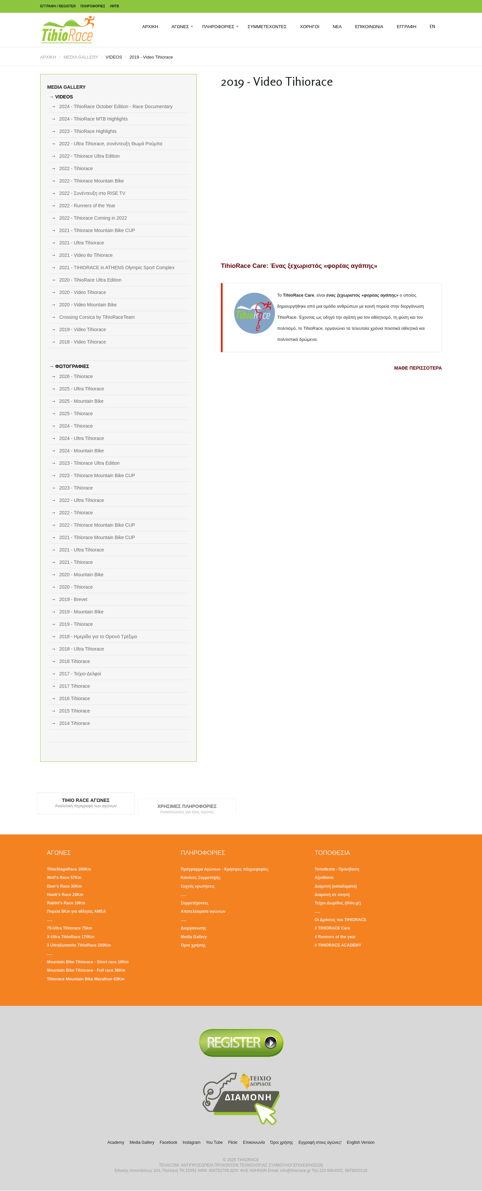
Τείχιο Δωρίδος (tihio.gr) (338, 903)
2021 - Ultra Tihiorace (81, 242)
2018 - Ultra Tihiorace (81, 649)
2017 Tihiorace (74, 686)
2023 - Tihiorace (76, 488)
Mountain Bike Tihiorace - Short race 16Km (88, 962)
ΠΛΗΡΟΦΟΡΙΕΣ (92, 6)
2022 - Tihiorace (76, 168)
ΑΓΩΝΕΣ (180, 26)
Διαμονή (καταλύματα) (336, 886)
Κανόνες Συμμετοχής (201, 877)
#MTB (114, 6)
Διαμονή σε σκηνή (332, 894)
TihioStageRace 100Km (69, 869)
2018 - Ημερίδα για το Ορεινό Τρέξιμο (98, 636)
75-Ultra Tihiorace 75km (69, 928)
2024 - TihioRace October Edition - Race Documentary (116, 106)
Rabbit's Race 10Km (66, 903)
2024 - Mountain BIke (81, 450)
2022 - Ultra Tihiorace (81, 500)
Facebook (168, 1142)
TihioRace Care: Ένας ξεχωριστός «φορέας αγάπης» (299, 265)
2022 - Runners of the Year (87, 205)
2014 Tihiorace (74, 723)
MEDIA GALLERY (81, 57)
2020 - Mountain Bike (81, 574)
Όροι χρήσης (193, 945)
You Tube (214, 1142)
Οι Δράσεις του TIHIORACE (340, 919)
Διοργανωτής (193, 928)
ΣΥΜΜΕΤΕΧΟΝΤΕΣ (267, 26)
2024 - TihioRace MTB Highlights (93, 119)
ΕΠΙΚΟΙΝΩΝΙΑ (369, 26)
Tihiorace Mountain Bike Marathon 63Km (86, 979)
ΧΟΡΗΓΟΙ (309, 26)
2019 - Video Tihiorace (82, 329)
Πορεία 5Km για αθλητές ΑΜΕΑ (76, 911)
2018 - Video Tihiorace (82, 342)
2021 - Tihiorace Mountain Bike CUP (97, 230)
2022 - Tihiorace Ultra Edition (89, 156)
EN (432, 26)
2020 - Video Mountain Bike (88, 304)
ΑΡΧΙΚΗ (150, 26)
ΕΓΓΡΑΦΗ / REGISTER (58, 6)
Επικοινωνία (254, 1142)
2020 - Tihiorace (76, 587)
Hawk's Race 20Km (65, 894)
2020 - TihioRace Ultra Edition (90, 280)
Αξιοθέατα (324, 877)
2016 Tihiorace (74, 698)
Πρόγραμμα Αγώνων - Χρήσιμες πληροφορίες (224, 869)
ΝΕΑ (337, 26)
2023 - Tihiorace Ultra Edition (89, 463)
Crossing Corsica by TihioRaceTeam (97, 317)
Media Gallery (194, 937)
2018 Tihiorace (74, 661)
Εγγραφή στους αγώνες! (320, 1142)
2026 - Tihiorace (76, 376)
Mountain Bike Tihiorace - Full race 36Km (86, 970)
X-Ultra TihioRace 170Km (71, 937)
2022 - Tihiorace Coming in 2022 (93, 218)
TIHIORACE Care (334, 928)
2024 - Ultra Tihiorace (81, 438)
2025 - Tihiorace (76, 413)
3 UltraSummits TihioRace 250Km (79, 945)
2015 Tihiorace (74, 711)
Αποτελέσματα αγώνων (203, 911)
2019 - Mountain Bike (81, 611)
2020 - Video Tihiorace (82, 292)
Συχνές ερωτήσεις (198, 886)
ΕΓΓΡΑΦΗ (406, 26)
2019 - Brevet (73, 599)
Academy (115, 1142)
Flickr (233, 1142)
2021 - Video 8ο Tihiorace (86, 255)
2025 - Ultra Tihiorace (81, 388)
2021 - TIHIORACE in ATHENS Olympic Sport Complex (116, 267)
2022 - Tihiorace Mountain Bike (91, 180)
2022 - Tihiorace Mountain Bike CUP (97, 525)
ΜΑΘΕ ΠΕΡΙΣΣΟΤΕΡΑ (418, 368)
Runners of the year (337, 937)
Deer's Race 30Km (64, 886)
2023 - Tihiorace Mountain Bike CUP (97, 475)
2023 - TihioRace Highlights (87, 131)
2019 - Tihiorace (76, 624)
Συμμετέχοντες (195, 903)
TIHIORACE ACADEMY (340, 945)
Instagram (191, 1142)
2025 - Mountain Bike (81, 401)
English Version (361, 1142)
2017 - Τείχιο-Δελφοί (80, 673)
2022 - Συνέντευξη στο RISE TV (92, 193)
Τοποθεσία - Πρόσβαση (337, 869)
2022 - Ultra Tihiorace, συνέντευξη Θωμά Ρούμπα (110, 143)
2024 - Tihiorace (76, 426)
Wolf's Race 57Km (64, 877)
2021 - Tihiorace (76, 562)
